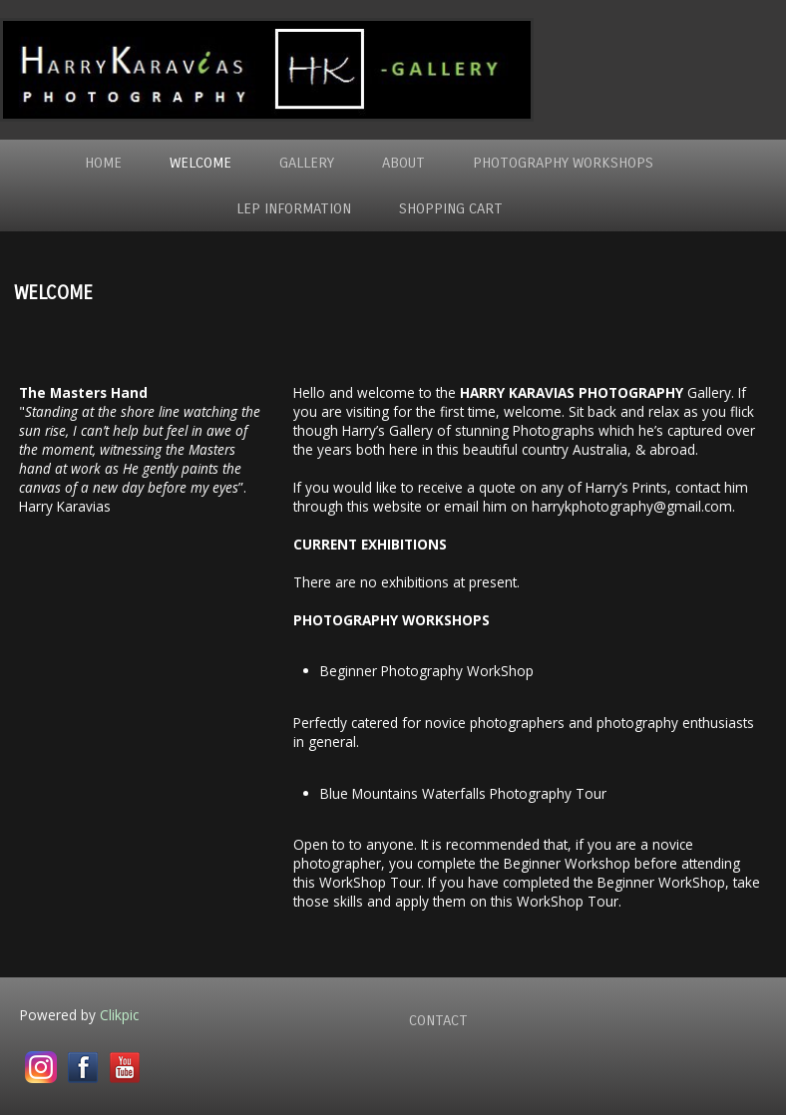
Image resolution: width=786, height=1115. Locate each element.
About (403, 163)
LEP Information (293, 208)
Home (103, 163)
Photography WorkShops (563, 163)
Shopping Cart (451, 208)
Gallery (306, 163)
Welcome (200, 163)
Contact (438, 1020)
